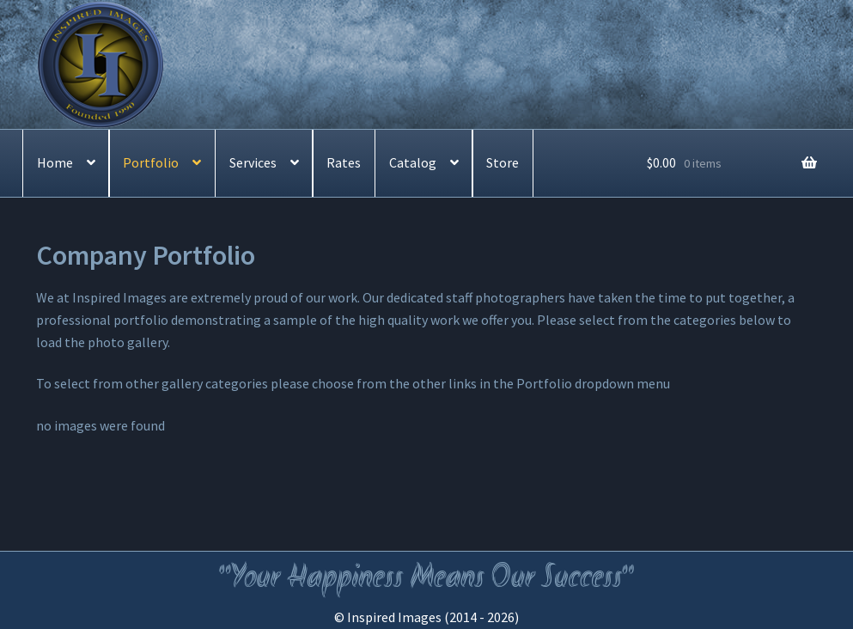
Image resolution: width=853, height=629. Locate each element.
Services (253, 162)
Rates (343, 162)
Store (502, 162)
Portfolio (151, 162)
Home (55, 162)
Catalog (412, 162)
